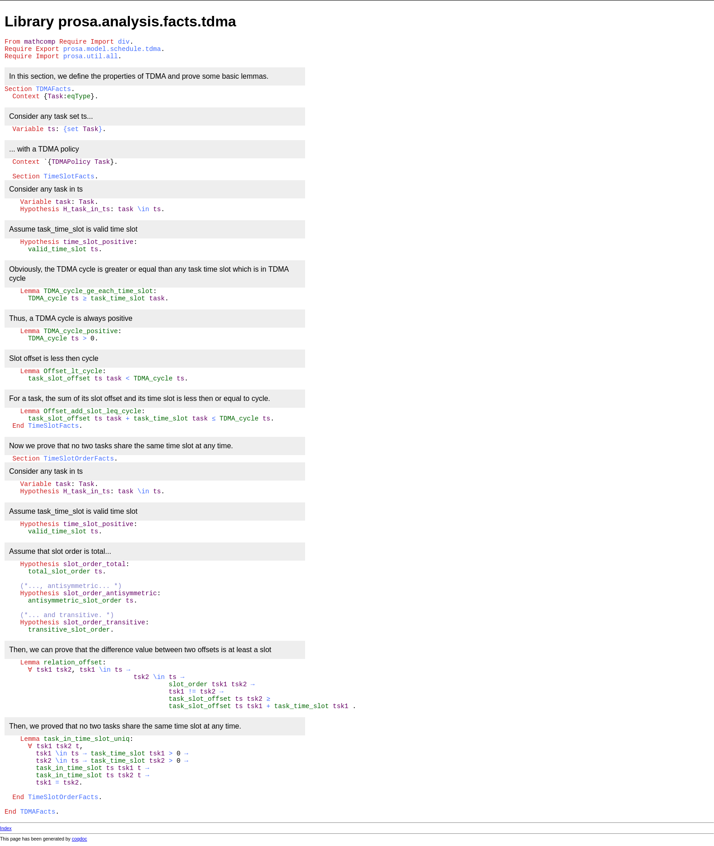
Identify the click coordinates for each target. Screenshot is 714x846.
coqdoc (79, 838)
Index (5, 828)
